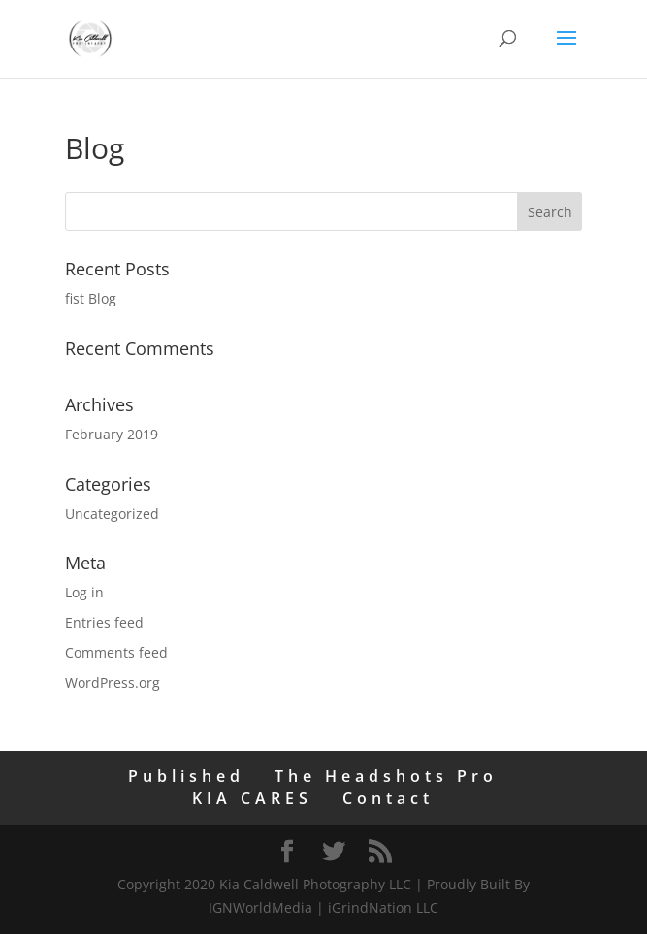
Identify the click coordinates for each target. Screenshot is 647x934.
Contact (388, 798)
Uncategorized (112, 513)
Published (186, 776)
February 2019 (111, 434)
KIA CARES (252, 798)
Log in (84, 592)
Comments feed (116, 652)
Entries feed (104, 622)
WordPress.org (112, 682)
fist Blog (90, 298)
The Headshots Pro (386, 776)
